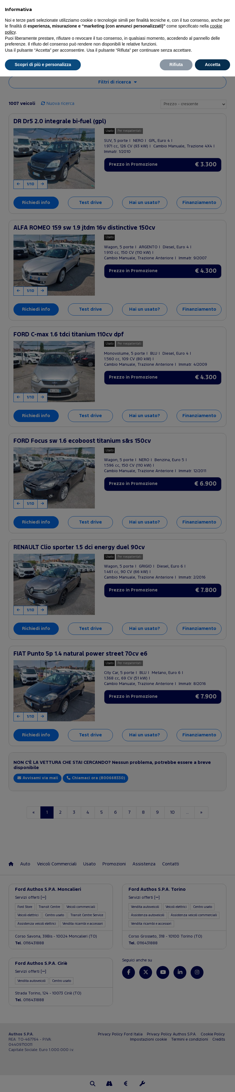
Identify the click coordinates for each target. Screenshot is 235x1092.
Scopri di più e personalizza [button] (43, 64)
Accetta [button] (212, 64)
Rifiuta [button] (176, 64)
